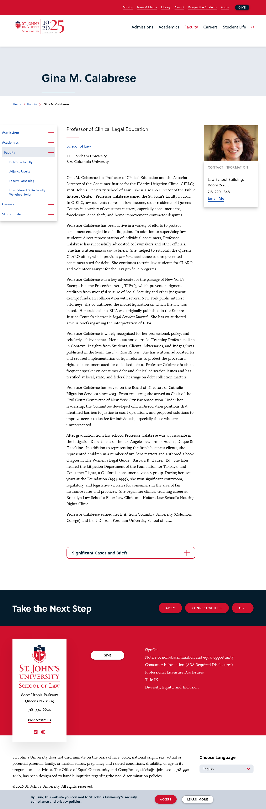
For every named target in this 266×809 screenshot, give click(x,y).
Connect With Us (207, 608)
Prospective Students (202, 7)
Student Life (234, 27)
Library (165, 7)
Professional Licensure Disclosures (174, 672)
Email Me (216, 198)
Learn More (197, 799)
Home (17, 104)
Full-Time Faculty (20, 162)
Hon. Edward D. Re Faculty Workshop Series (27, 192)
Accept (165, 799)
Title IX (151, 679)
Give (242, 7)
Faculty (191, 27)
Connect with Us (39, 720)
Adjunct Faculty (19, 171)
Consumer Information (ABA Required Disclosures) (189, 664)
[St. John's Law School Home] (39, 26)
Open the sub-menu (51, 132)
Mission (128, 7)
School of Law (78, 146)
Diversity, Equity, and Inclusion (172, 687)
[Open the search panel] (252, 30)
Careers (210, 27)
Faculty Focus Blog (21, 181)
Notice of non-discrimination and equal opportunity (189, 657)
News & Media (147, 7)
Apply (225, 7)
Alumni (179, 7)
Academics (169, 27)
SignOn (151, 650)
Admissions (142, 27)
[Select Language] (227, 769)
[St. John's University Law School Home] (39, 666)
